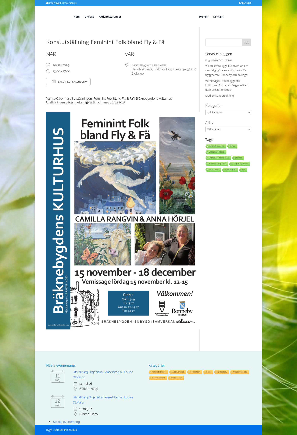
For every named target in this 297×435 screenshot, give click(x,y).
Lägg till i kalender (68, 81)
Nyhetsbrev (222, 372)
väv (243, 170)
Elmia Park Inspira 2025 (219, 158)
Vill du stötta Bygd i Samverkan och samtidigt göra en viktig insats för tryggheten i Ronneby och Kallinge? (227, 70)
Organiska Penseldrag (218, 60)
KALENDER (245, 3)
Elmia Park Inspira (216, 152)
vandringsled (230, 170)
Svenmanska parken (217, 164)
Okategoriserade (240, 372)
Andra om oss (178, 372)
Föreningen (195, 372)
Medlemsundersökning (219, 95)
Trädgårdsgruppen (240, 164)
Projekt (205, 16)
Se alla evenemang (66, 422)
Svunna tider (176, 378)
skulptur (238, 158)
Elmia (233, 146)
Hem (75, 16)
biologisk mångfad (216, 146)
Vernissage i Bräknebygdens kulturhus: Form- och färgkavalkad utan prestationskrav (226, 85)
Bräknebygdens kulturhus (148, 65)
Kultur (208, 372)
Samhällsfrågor (158, 378)
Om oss (87, 16)
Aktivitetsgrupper (108, 16)
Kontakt (220, 16)
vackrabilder (214, 170)
